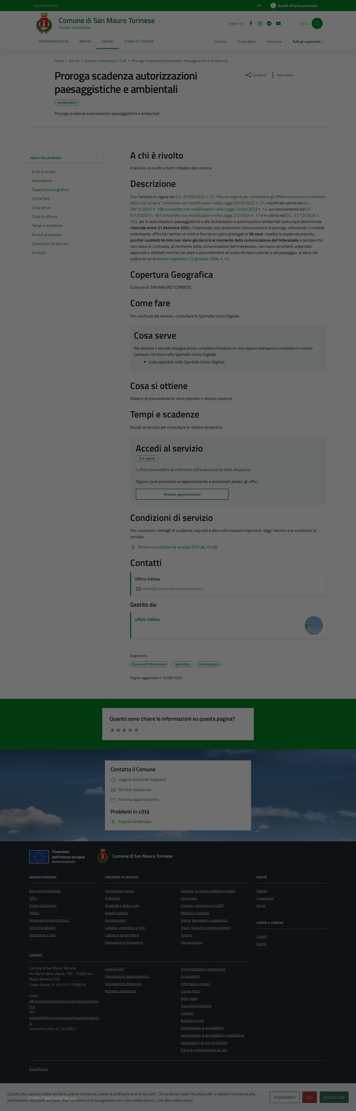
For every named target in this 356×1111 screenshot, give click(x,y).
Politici (34, 913)
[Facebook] (249, 23)
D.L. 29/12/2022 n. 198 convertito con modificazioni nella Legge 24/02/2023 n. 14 (220, 206)
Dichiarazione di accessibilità (202, 1028)
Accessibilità (190, 976)
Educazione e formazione (124, 942)
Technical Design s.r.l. (60, 1097)
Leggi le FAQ (114, 969)
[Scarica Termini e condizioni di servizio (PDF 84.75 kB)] (174, 547)
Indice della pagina (64, 157)
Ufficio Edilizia (147, 619)
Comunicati (265, 898)
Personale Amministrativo (49, 920)
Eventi (261, 943)
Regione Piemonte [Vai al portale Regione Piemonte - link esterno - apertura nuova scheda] (45, 5)
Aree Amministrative (45, 891)
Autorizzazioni (115, 920)
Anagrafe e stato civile (122, 905)
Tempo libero (246, 41)
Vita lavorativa (192, 942)
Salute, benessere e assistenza (204, 920)
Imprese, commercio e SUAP (202, 905)
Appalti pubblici (116, 913)
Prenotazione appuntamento (127, 976)
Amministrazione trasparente (203, 969)
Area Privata (38, 1069)
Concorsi (220, 41)
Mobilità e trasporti (195, 913)
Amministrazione (53, 41)
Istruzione (274, 41)
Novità (85, 41)
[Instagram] (258, 23)
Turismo (186, 935)
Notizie (262, 891)
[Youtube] (276, 23)
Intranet (187, 1013)
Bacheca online (192, 1020)
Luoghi (262, 936)
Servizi (107, 41)
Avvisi (261, 905)
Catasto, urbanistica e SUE (125, 927)
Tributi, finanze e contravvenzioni (206, 927)
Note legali (189, 998)
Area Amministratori (196, 1005)
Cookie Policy (191, 991)
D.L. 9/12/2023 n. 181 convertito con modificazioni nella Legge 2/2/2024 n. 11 (221, 212)
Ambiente (112, 898)
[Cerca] (317, 23)
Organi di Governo (43, 905)
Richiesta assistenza (120, 991)
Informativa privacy (195, 983)
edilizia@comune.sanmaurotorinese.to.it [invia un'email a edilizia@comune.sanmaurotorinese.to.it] (169, 588)
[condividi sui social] (255, 75)
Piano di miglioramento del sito (204, 1050)
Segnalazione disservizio (123, 983)
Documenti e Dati (42, 935)
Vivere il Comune (139, 41)
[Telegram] (267, 23)
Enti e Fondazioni (42, 927)
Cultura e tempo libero (122, 935)
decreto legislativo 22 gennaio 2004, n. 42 (192, 259)
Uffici (33, 898)
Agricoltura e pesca (119, 891)
